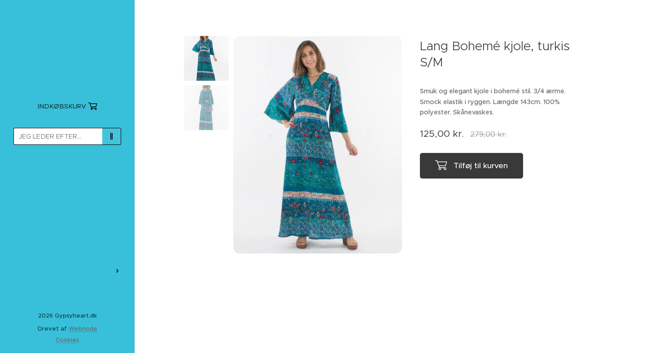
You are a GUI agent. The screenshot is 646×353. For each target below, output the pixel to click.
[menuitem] (67, 178)
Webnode (83, 328)
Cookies (67, 340)
